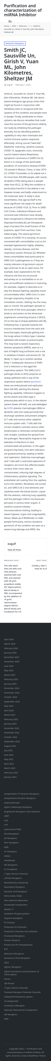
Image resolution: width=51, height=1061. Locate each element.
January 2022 (10, 777)
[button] (14, 550)
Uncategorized (11, 1001)
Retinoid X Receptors (14, 43)
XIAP (6, 1018)
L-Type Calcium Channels (16, 873)
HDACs (7, 856)
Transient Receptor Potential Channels (22, 992)
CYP (6, 824)
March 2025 (9, 674)
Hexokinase (9, 860)
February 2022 (11, 772)
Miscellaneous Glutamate (16, 882)
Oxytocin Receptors (13, 918)
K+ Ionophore (10, 869)
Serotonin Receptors (17, 958)
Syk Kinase (9, 983)
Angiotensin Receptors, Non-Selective (22, 811)
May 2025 (8, 670)
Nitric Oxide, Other (13, 895)
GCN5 (10, 408)
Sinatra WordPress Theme (33, 1055)
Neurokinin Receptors (14, 887)
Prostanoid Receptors (14, 935)
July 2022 (8, 750)
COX (6, 820)
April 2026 (9, 639)
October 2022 (10, 737)
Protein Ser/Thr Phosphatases (18, 944)
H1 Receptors (10, 851)
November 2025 (11, 661)
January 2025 (10, 683)
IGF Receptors (10, 864)
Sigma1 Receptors (12, 966)
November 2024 (11, 692)
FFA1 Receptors (11, 842)
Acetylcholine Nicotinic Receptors (20, 798)
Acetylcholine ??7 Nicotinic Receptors (21, 793)
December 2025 (11, 657)
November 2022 (11, 732)
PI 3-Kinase (9, 922)
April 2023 (9, 710)
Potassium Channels (15, 927)
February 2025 (11, 679)
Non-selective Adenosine (16, 900)
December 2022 (11, 728)
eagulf (12, 544)
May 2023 (8, 706)
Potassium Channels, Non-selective (21, 931)
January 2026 (10, 652)
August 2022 (10, 746)
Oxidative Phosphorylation (16, 913)
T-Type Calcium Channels (16, 987)
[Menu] (10, 21)
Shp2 (6, 962)
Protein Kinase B (12, 940)
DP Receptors (10, 838)
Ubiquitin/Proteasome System (18, 996)
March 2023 (9, 714)
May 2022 (8, 759)
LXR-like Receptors (13, 878)
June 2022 (8, 754)
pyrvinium (36, 381)
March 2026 (9, 643)
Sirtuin (7, 979)
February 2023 (11, 719)
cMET (6, 816)
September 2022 (12, 741)
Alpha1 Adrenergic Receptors (18, 807)
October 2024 (10, 697)
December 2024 (11, 688)
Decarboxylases (11, 833)
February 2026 (11, 648)
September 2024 (12, 701)
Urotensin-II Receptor (14, 1005)
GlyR (6, 847)
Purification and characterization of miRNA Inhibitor (23, 10)
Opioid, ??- (9, 909)
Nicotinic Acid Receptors (15, 891)
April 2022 (9, 763)
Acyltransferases (12, 802)
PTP (6, 949)
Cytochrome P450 (12, 829)
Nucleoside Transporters (15, 904)
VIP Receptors (10, 1014)
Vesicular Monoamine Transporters (21, 1010)
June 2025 (8, 666)
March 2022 (9, 768)
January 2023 (10, 723)
